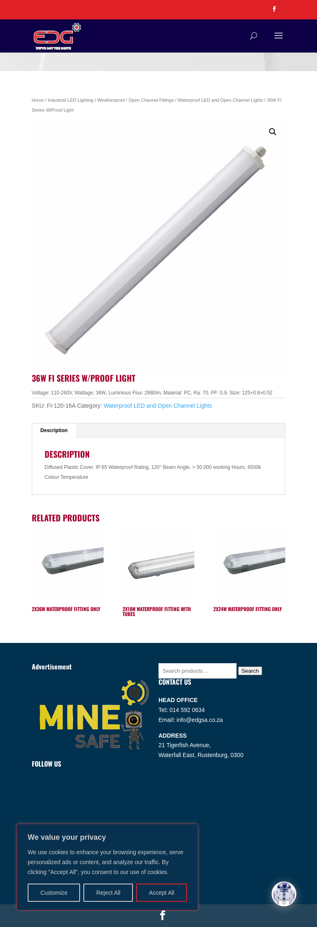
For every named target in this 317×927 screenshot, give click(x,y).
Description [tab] (54, 430)
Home (38, 100)
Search (250, 671)
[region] (107, 867)
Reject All (108, 892)
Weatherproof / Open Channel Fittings (135, 100)
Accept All (161, 892)
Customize (54, 892)
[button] (272, 131)
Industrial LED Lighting (70, 100)
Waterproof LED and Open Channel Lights (220, 100)
